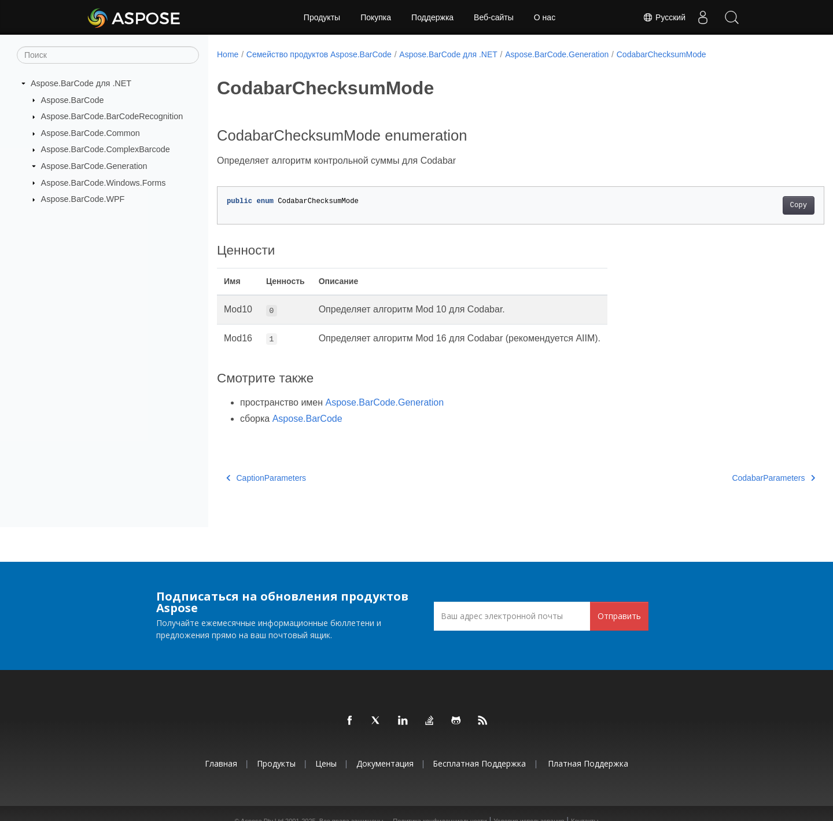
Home (227, 54)
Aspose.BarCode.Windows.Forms (103, 182)
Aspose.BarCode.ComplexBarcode (105, 149)
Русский (664, 17)
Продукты (322, 17)
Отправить (619, 615)
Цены (326, 763)
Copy (756, 205)
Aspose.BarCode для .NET (81, 83)
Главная (221, 763)
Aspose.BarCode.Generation (94, 166)
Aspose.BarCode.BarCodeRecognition (112, 116)
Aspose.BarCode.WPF (83, 199)
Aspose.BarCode (72, 99)
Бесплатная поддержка (479, 763)
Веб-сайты (494, 17)
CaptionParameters (266, 478)
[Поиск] (108, 55)
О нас (544, 17)
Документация (385, 763)
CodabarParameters (731, 478)
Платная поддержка (588, 763)
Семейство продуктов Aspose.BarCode (319, 54)
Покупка (375, 17)
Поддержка (432, 17)
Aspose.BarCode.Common (90, 133)
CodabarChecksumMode (661, 54)
